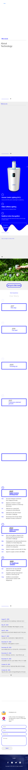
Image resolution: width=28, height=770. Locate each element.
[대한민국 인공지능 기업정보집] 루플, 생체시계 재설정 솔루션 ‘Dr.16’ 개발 (14, 666)
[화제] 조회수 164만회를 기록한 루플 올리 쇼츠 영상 (12, 626)
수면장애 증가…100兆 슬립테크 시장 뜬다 (10, 643)
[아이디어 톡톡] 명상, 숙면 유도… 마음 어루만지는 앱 (12, 655)
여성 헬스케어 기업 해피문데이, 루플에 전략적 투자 (12, 638)
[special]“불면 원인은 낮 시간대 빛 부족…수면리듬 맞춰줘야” (14, 649)
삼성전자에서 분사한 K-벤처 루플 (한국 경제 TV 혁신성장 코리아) (14, 632)
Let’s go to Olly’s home (14, 285)
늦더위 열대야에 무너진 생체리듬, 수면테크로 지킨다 (12, 621)
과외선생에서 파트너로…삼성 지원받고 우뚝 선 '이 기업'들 (13, 660)
